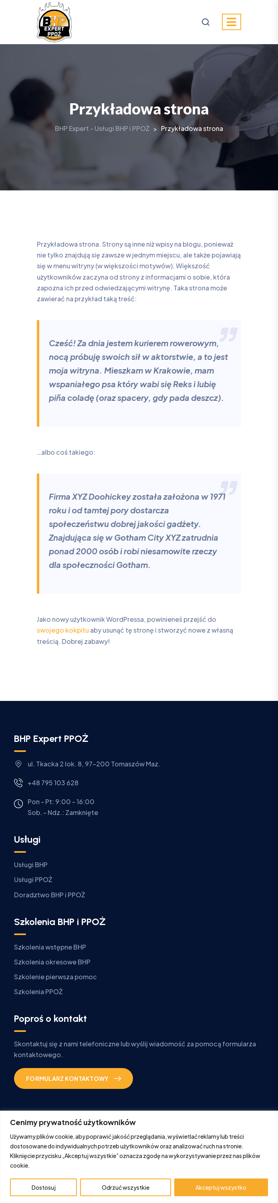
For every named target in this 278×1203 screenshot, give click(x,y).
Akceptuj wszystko (220, 1187)
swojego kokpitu (63, 630)
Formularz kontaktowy (67, 1078)
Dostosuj (44, 1187)
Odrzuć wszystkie (125, 1187)
